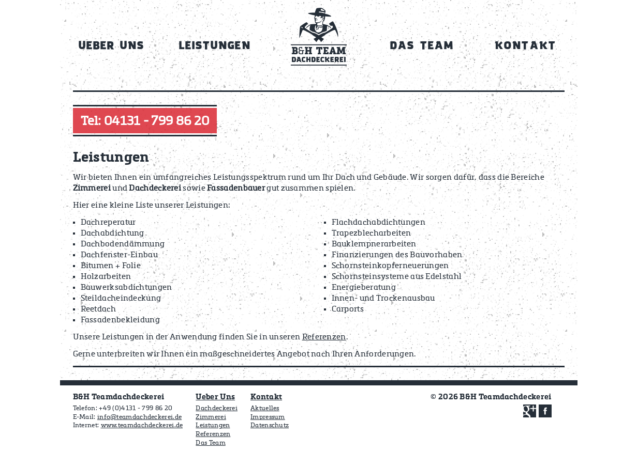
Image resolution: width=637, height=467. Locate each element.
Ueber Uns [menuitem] (112, 46)
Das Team (210, 443)
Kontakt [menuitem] (525, 46)
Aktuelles (264, 409)
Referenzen (324, 337)
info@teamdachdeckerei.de (139, 417)
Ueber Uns (215, 397)
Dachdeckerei (217, 409)
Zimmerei (211, 417)
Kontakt (266, 397)
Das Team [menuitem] (422, 46)
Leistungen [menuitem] (215, 46)
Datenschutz (269, 426)
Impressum (267, 417)
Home (318, 40)
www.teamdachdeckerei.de (142, 426)
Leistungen (213, 426)
